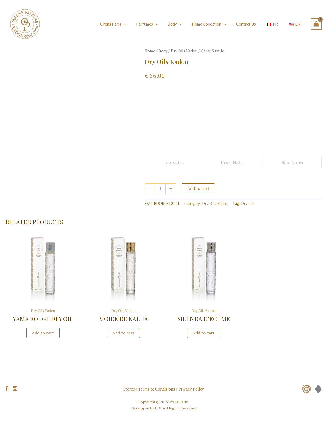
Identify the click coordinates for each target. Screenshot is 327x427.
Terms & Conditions (156, 389)
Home (150, 50)
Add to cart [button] (43, 333)
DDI (158, 408)
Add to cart (198, 188)
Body (163, 50)
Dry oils (247, 203)
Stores (129, 389)
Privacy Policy (191, 389)
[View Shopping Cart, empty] (316, 23)
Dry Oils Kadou (184, 50)
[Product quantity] (160, 188)
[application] (135, 24)
